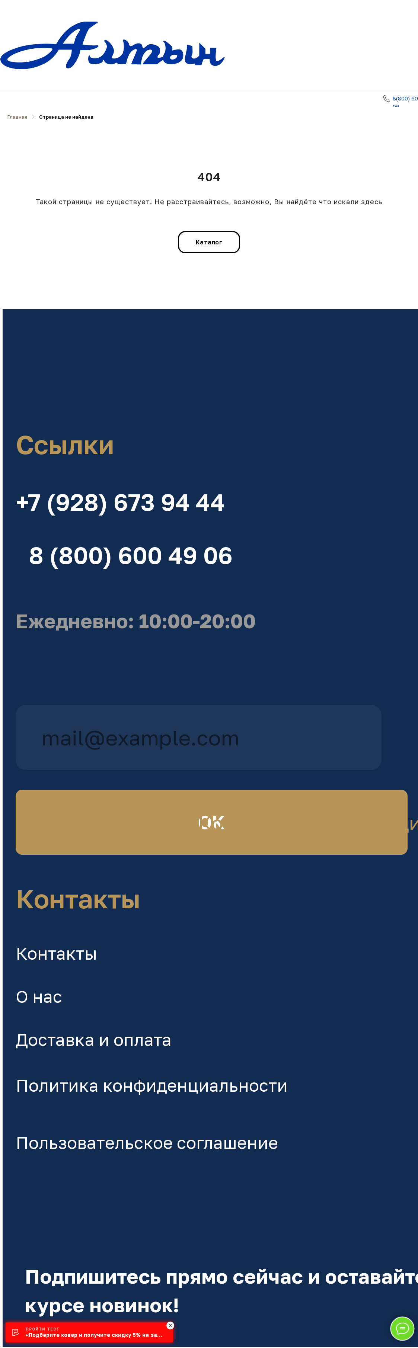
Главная (17, 117)
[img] (198, 362)
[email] (199, 737)
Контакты (56, 953)
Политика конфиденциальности (152, 1085)
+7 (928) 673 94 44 (120, 502)
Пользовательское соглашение (147, 1142)
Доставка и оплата (94, 1039)
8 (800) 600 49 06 (131, 555)
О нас (39, 996)
